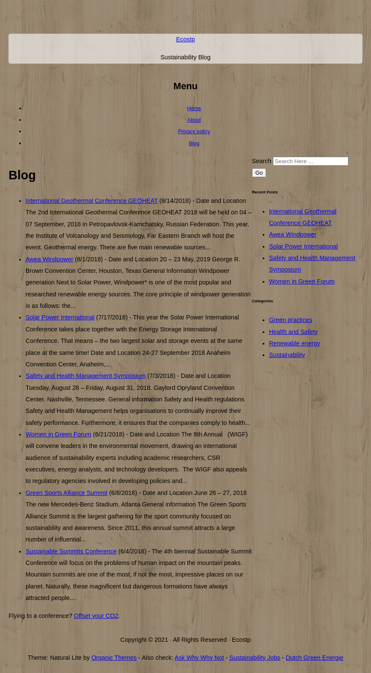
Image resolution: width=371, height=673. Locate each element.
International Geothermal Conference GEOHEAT (92, 200)
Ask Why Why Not (199, 657)
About (194, 120)
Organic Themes (113, 657)
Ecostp (185, 39)
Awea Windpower (49, 259)
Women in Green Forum (58, 434)
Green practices (291, 319)
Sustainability (287, 354)
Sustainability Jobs (254, 657)
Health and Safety (293, 331)
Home (194, 108)
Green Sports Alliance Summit (66, 492)
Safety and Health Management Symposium (86, 375)
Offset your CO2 (96, 615)
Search (262, 161)
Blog (194, 143)
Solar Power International (60, 317)
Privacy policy (194, 132)
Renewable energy (294, 343)
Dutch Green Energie (314, 657)
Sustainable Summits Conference (71, 551)
